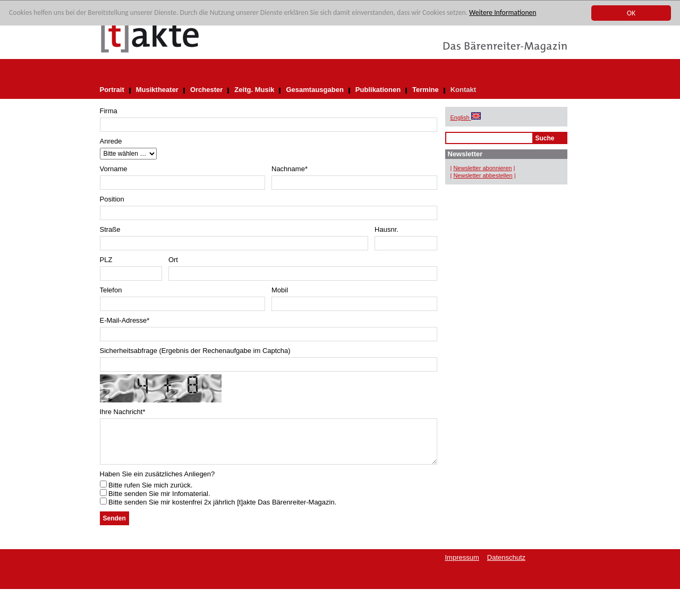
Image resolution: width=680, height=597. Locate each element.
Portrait (112, 90)
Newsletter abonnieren (482, 168)
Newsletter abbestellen (482, 175)
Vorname (114, 169)
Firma (108, 111)
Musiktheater (157, 90)
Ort (173, 260)
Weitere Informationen (502, 13)
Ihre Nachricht (123, 412)
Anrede (111, 141)
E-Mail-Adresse (125, 320)
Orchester (206, 90)
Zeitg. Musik (254, 90)
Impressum (462, 565)
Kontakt (463, 90)
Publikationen (378, 90)
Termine (425, 90)
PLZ (106, 260)
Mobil (279, 290)
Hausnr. (386, 229)
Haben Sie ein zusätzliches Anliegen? (157, 482)
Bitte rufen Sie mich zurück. (146, 493)
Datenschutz (506, 565)
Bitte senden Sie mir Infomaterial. (155, 502)
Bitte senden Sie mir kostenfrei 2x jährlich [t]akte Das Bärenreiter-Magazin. (218, 510)
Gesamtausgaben (314, 90)
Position (112, 199)
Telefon (111, 290)
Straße (110, 229)
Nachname (289, 169)
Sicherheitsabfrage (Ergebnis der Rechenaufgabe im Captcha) (195, 351)
